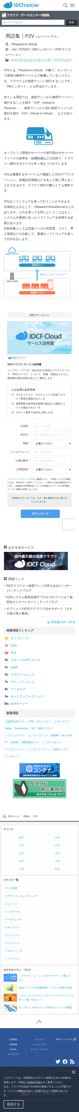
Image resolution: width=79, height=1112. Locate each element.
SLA (10, 652)
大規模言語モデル (15, 721)
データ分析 (11, 888)
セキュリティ (12, 927)
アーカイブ (15, 689)
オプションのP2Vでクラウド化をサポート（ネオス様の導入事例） (39, 611)
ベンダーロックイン (39, 749)
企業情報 (13, 1039)
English (13, 1049)
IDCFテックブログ (66, 1039)
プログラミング (13, 950)
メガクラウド (61, 721)
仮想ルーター (60, 749)
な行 (21, 853)
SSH (10, 645)
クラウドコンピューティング (30, 60)
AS (33, 728)
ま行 (21, 861)
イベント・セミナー (39, 1049)
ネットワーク (12, 935)
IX (6, 742)
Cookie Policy (34, 1082)
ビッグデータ (12, 911)
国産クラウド (45, 728)
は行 (57, 853)
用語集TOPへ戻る (63, 622)
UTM (30, 721)
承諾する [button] (13, 1104)
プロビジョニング (19, 674)
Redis (8, 728)
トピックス (39, 1039)
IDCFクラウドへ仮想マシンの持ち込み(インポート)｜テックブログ (39, 588)
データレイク (12, 756)
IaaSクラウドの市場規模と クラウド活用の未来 (45, 987)
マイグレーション (15, 749)
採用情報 (13, 1044)
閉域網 (54, 735)
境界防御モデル (30, 742)
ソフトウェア (62, 60)
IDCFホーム (13, 816)
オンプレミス (16, 638)
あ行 (21, 837)
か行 (57, 837)
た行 (57, 845)
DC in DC (66, 735)
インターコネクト (52, 742)
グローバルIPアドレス (22, 660)
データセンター (13, 919)
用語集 (26, 816)
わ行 (57, 868)
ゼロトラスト (43, 721)
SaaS (11, 667)
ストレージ (11, 903)
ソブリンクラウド (15, 735)
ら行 (21, 868)
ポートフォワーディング (24, 696)
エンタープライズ (38, 735)
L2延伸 (14, 742)
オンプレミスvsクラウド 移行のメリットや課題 (45, 1007)
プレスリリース (39, 1044)
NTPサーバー (16, 703)
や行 (57, 861)
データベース (12, 943)
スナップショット (19, 682)
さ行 (21, 845)
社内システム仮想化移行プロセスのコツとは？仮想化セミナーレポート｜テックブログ (39, 599)
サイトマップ (13, 1054)
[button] (9, 1095)
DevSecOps (21, 728)
